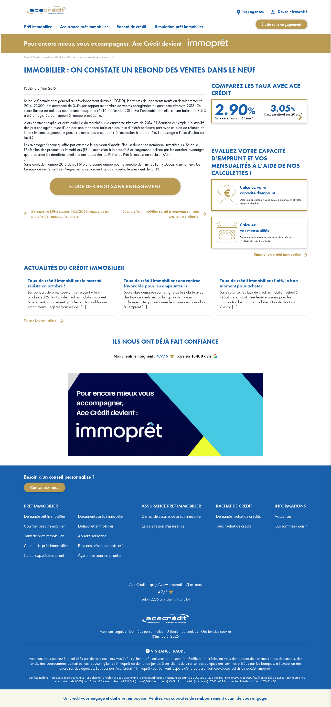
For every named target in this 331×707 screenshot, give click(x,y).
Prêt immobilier (38, 26)
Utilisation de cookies (182, 631)
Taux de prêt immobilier (44, 535)
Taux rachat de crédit (233, 526)
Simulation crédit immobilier (277, 254)
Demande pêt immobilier (44, 516)
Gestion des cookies (216, 631)
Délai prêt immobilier (96, 526)
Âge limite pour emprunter (100, 555)
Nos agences (250, 11)
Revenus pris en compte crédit (103, 545)
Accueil (27, 57)
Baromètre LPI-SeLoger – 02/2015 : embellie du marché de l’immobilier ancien (70, 213)
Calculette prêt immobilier (46, 545)
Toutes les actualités (40, 320)
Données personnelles (146, 631)
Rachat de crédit (131, 26)
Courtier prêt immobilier (44, 526)
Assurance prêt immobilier (84, 26)
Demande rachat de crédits (238, 516)
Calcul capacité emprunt (44, 555)
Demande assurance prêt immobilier (172, 516)
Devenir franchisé (288, 11)
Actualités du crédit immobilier (46, 57)
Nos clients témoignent (133, 356)
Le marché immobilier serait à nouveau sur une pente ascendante (161, 213)
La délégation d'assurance (163, 526)
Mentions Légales (112, 631)
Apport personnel (92, 535)
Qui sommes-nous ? (291, 526)
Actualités (283, 516)
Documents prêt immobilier (101, 516)
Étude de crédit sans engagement (115, 186)
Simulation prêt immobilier (179, 26)
